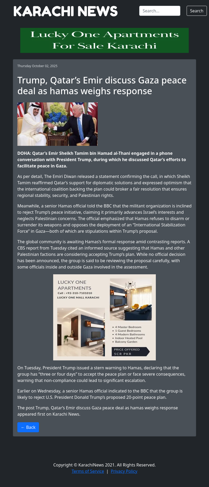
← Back (28, 427)
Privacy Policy (124, 471)
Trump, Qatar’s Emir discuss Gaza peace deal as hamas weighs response (107, 408)
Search (196, 11)
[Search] (159, 11)
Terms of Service (88, 471)
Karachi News (66, 414)
